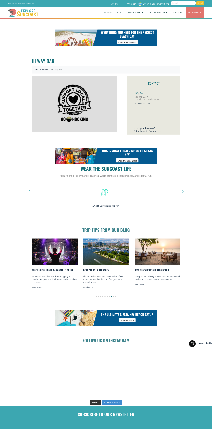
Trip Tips (177, 12)
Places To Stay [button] (157, 12)
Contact (115, 4)
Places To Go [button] (111, 12)
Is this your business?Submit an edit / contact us (147, 130)
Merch (195, 12)
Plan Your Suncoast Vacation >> (21, 3)
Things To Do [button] (134, 12)
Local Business (41, 69)
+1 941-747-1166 (142, 103)
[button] (96, 296)
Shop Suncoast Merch (105, 206)
